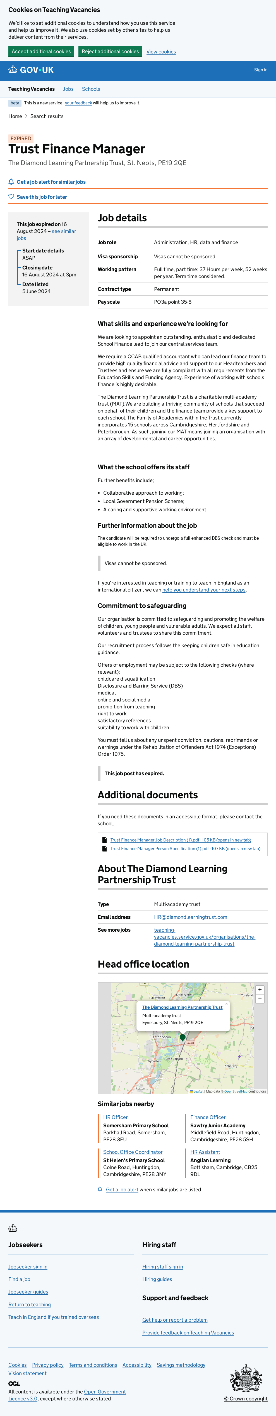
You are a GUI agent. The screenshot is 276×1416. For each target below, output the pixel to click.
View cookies (161, 51)
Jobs (68, 89)
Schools (91, 89)
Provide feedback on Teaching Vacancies (188, 1332)
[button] (183, 1038)
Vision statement (27, 1373)
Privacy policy (48, 1365)
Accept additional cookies (41, 51)
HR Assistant (205, 1152)
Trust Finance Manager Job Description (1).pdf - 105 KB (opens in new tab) (181, 840)
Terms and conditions (93, 1365)
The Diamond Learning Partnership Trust (182, 1007)
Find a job (19, 1279)
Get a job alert (122, 1189)
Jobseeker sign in (27, 1266)
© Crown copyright (246, 1398)
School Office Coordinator (133, 1152)
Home (15, 116)
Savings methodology (181, 1365)
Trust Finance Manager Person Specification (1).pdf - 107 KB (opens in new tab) (185, 848)
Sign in (261, 69)
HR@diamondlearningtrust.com (190, 917)
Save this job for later (42, 197)
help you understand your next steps (204, 589)
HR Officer (115, 1117)
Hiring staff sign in (162, 1266)
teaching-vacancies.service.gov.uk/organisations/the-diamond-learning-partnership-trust (204, 937)
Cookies (17, 1365)
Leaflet (196, 1091)
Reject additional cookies (110, 51)
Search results (47, 116)
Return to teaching (29, 1304)
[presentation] (183, 1038)
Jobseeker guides (28, 1292)
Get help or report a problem (175, 1320)
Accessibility (137, 1365)
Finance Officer (208, 1117)
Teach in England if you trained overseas (53, 1317)
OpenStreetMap (236, 1091)
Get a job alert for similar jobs (51, 182)
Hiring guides (157, 1279)
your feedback (78, 102)
